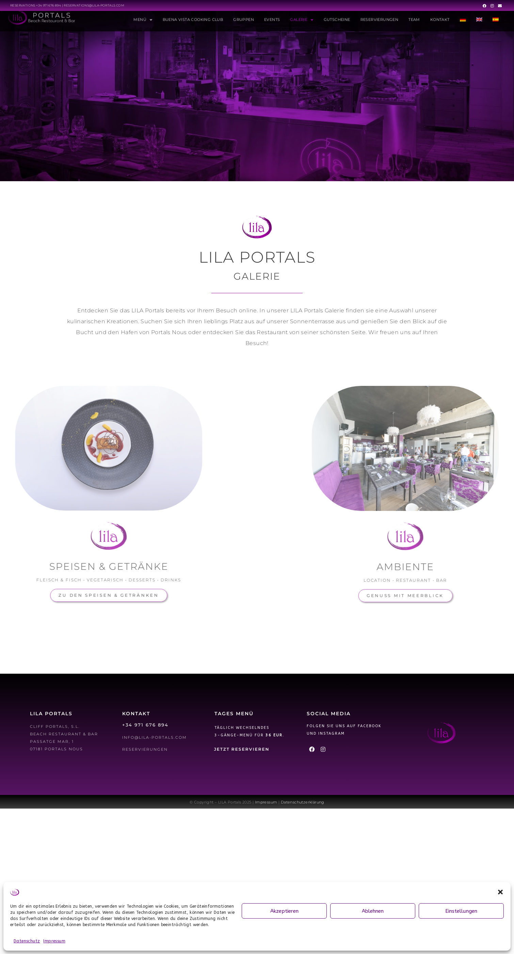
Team (414, 15)
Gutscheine (337, 15)
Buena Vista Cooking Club (193, 15)
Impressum (54, 941)
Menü (142, 16)
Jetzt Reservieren (242, 749)
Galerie (301, 16)
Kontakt (440, 15)
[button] (500, 892)
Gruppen (243, 15)
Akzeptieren (284, 911)
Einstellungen (461, 911)
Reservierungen (379, 15)
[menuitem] (463, 15)
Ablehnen (373, 911)
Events (272, 15)
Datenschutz (27, 941)
